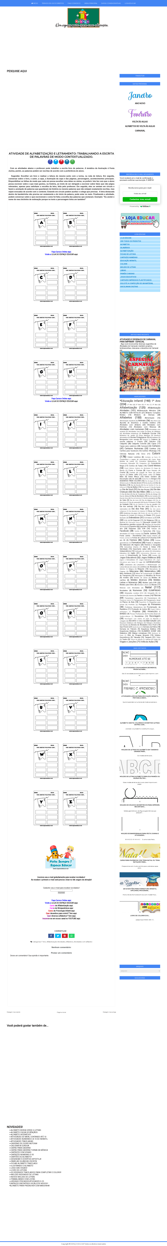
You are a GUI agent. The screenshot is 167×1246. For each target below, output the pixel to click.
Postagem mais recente (13, 1012)
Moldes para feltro (127, 585)
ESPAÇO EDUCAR (77, 1244)
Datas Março (133, 477)
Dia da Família (148, 485)
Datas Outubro (151, 477)
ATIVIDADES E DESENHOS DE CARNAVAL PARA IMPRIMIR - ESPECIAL (138, 340)
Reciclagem (154, 616)
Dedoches (145, 479)
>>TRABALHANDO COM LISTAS (22, 1179)
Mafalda (122, 569)
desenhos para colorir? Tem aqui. (63, 913)
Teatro (124, 639)
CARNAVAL (140, 130)
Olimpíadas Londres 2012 (134, 593)
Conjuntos (143, 463)
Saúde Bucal (137, 627)
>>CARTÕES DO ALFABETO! (20, 1157)
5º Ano (155, 404)
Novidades (124, 590)
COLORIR (123, 264)
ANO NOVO (140, 103)
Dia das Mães (139, 492)
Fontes (146, 540)
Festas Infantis (152, 536)
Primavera (155, 604)
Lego (140, 562)
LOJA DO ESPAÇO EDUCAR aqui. (64, 254)
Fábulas (154, 529)
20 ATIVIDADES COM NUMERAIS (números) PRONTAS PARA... (139, 668)
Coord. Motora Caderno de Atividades (137, 468)
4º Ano (147, 404)
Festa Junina (150, 533)
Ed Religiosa (149, 520)
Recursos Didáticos (126, 623)
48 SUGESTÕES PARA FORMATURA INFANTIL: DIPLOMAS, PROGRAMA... (140, 889)
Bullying (145, 439)
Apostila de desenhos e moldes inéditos (138, 423)
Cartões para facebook (129, 451)
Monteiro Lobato (143, 585)
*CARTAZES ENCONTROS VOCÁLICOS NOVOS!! (28, 1183)
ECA (125, 520)
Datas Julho (133, 475)
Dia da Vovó (127, 489)
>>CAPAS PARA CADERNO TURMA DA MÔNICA (28, 1150)
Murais (154, 585)
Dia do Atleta (124, 496)
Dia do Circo (124, 498)
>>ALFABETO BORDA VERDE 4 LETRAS (25, 1130)
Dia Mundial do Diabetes (137, 511)
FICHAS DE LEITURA (128, 254)
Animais (142, 420)
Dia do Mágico (147, 500)
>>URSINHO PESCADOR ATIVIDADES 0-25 (26, 1181)
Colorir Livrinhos (134, 457)
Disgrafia (123, 515)
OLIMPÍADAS (154, 590)
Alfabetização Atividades (56, 942)
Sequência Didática (148, 629)
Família (137, 531)
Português (143, 604)
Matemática (150, 571)
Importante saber (140, 549)
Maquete (141, 569)
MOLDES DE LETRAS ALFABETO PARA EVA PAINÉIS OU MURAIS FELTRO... (140, 777)
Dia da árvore (136, 483)
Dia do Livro (134, 500)
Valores (148, 639)
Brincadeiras (153, 437)
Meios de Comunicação (144, 573)
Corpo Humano (151, 470)
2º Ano (129, 404)
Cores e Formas (135, 470)
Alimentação (149, 418)
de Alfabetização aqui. (64, 906)
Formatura (136, 542)
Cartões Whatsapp (149, 451)
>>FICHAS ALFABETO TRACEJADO (23, 1163)
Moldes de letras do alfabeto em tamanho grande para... (139, 750)
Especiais (143, 526)
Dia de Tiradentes (139, 494)
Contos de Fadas (136, 466)
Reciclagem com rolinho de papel (137, 619)
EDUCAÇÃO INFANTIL (128, 261)
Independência (125, 551)
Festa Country (135, 533)
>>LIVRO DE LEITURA (18, 1170)
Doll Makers (148, 518)
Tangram (148, 637)
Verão (156, 639)
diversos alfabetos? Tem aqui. (63, 916)
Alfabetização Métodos (146, 411)
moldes (126, 578)
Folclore (133, 540)
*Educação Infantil (131, 400)
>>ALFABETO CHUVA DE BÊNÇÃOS (23, 1132)
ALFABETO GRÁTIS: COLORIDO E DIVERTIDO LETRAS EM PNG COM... (140, 724)
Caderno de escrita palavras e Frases (140, 440)
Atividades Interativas (130, 433)
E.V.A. (158, 517)
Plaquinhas (142, 602)
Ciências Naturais (127, 454)
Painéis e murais (143, 595)
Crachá (122, 472)
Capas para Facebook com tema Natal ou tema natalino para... (140, 861)
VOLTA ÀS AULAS (140, 121)
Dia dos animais (126, 506)
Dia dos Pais (138, 508)
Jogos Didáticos (148, 557)
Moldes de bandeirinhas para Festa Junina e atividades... (140, 834)
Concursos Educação (127, 463)
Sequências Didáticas (128, 631)
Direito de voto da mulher (149, 513)
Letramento (129, 565)
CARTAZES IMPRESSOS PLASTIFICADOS (135, 280)
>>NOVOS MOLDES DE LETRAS (22, 1177)
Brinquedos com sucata (129, 439)
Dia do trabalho (152, 504)
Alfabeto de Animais (144, 415)
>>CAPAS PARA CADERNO (20, 1148)
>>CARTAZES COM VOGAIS (20, 1152)
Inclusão (154, 549)
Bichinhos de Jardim (127, 435)
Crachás (132, 472)
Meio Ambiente (126, 573)
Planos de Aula (128, 602)
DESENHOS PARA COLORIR (130, 481)
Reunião (125, 625)
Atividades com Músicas (145, 427)
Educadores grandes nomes (131, 524)
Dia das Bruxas (143, 489)
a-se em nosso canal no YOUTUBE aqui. (64, 918)
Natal (148, 587)
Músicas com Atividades (130, 588)
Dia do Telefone (138, 504)
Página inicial (61, 1012)
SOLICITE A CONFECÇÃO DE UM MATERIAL (136, 283)
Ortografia (151, 593)
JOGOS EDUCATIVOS (128, 277)
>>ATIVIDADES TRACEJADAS (21, 1141)
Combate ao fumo (151, 457)
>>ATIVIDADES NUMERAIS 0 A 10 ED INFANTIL (28, 1139)
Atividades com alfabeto (83, 942)
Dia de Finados (155, 492)
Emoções (157, 524)
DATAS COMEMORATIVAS (111, 3)
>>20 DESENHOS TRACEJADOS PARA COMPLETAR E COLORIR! (35, 1172)
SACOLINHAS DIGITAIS (129, 287)
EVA (143, 529)
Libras (135, 567)
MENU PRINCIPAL (90, 3)
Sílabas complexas (139, 633)
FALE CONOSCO (74, 3)
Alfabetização (128, 407)
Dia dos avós (143, 506)
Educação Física (134, 522)
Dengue (154, 479)
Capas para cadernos (128, 446)
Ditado (148, 515)
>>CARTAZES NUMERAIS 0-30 (21, 1154)
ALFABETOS (125, 245)
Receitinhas (139, 616)
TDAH (158, 637)
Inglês (133, 553)
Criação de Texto (145, 472)
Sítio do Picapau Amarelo (138, 635)
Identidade (124, 549)
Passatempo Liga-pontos (134, 598)
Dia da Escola (135, 485)
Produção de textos (139, 609)
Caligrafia (123, 444)
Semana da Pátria (150, 627)
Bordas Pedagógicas (138, 437)
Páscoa (157, 595)
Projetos (136, 611)
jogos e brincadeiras (127, 560)
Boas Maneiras (144, 435)
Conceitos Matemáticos (148, 461)
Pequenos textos (125, 600)
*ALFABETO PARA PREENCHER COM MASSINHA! (29, 1186)
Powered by (140, 206)
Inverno (154, 555)
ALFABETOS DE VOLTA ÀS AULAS (140, 126)
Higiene (137, 545)
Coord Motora (154, 465)
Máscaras (134, 571)
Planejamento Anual (153, 600)
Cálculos (152, 441)
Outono (131, 595)
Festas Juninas (125, 538)
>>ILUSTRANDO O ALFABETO (21, 1166)
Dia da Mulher (133, 487)
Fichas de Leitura (138, 538)
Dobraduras (134, 517)
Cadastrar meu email (140, 199)
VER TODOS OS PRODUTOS (130, 241)
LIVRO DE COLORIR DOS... (139, 915)
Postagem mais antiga (109, 1012)
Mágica (131, 569)
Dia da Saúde (155, 487)
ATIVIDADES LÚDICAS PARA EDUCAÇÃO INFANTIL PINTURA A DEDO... (139, 697)
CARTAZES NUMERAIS (128, 257)
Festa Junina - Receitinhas (131, 536)
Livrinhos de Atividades (149, 567)
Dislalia (131, 515)
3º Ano (138, 404)
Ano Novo (154, 421)
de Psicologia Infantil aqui (64, 911)
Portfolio (131, 604)
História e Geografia (152, 545)
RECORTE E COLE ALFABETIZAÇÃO (143, 621)
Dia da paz (145, 487)
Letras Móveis (125, 567)
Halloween (127, 545)
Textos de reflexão (137, 639)
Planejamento (138, 600)
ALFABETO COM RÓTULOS (130, 413)
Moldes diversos (139, 580)
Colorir (156, 453)
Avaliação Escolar (149, 433)
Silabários (123, 633)
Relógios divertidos (153, 623)
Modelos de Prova (153, 575)
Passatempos (152, 598)
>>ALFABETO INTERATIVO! (20, 1134)
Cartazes (156, 446)
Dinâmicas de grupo (131, 513)
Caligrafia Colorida (139, 444)
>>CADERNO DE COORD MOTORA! (23, 1143)
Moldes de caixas (140, 578)
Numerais (137, 590)
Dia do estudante (149, 498)
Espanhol (133, 526)
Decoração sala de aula (129, 479)
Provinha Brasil (152, 614)
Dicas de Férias (154, 511)
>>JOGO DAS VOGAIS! (18, 1168)
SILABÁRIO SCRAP (148, 631)
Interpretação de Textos (137, 555)
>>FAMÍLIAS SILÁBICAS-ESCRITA (23, 1161)
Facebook (124, 531)
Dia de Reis (126, 494)
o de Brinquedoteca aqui (63, 908)
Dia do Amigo (153, 494)
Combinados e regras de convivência (134, 459)
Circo (143, 454)
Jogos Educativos (128, 557)
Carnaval (144, 446)
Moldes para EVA (149, 583)
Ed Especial (135, 520)
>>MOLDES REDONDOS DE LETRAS (24, 1174)
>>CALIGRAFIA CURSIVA (19, 1146)
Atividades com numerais (132, 429)
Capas (153, 444)
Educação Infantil (149, 522)
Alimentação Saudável (127, 421)
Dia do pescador (135, 502)
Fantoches (147, 531)
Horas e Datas (149, 547)
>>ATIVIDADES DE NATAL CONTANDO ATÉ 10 (27, 1137)
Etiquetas (132, 529)
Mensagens (139, 575)
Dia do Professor (149, 502)
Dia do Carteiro (153, 496)
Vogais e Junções (128, 641)
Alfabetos (69, 942)
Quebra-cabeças (125, 616)
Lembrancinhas (153, 562)
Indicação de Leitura (142, 551)
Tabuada (137, 637)
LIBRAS (123, 270)
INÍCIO (34, 3)
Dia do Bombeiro (138, 496)
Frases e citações (153, 543)
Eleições (148, 524)
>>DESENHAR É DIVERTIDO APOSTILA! (25, 1159)
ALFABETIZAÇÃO (126, 251)
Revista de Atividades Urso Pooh (144, 625)
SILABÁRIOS (125, 248)
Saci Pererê (124, 627)
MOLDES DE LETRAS (128, 267)
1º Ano (44, 942)
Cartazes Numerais (134, 448)
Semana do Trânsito (128, 629)
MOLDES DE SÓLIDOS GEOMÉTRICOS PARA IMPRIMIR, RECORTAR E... (140, 806)
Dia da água (149, 481)
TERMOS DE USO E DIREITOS (53, 3)
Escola (124, 526)
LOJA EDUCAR (130, 3)
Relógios (140, 623)
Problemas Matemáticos (133, 607)
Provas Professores (137, 614)
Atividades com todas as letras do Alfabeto (144, 431)
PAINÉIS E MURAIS (127, 274)
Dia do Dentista (136, 498)
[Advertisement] (78, 50)
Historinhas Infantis (131, 547)
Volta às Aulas (147, 641)
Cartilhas (152, 449)
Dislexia (140, 515)
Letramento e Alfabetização (147, 565)
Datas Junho (147, 474)
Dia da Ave (149, 483)
